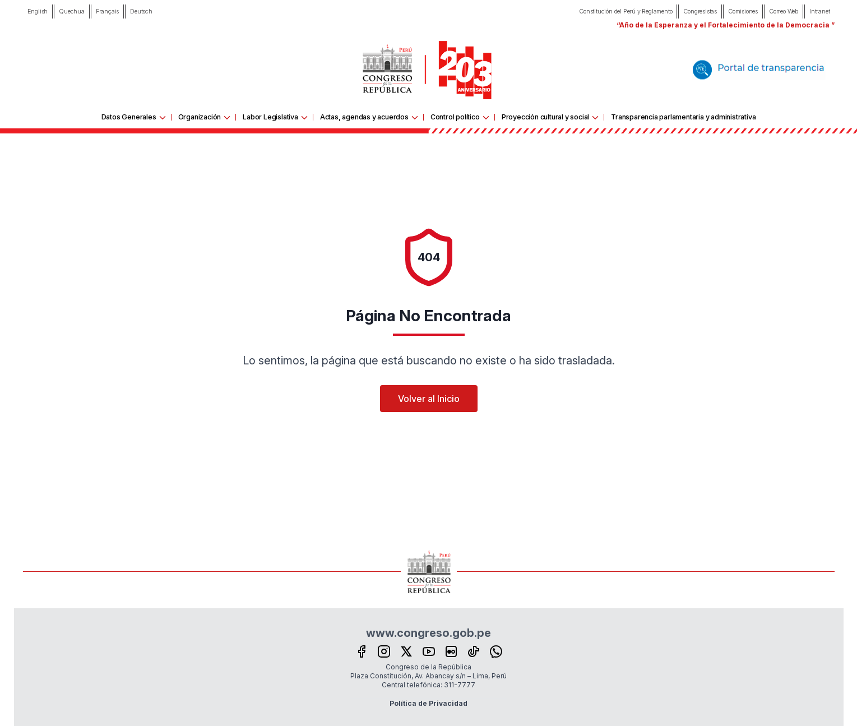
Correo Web (783, 11)
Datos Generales (128, 117)
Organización (199, 117)
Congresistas (700, 11)
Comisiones (743, 11)
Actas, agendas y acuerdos (364, 117)
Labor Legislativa (270, 117)
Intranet (819, 11)
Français (107, 11)
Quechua (72, 11)
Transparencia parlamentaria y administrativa (683, 117)
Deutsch (141, 11)
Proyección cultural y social (545, 117)
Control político (455, 117)
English (37, 11)
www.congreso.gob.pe (428, 633)
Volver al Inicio (429, 398)
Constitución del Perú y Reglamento (625, 11)
